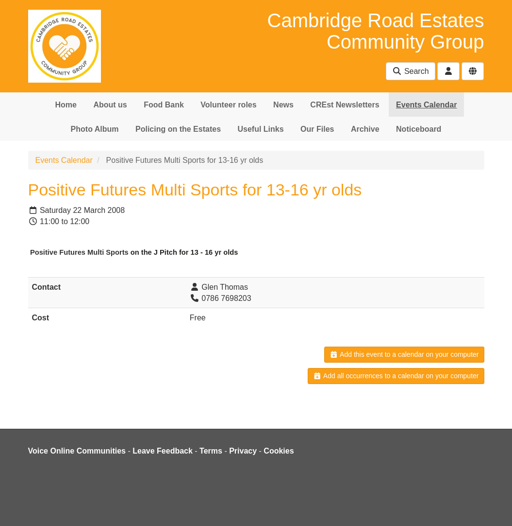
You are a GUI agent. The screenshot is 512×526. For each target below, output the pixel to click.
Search (410, 71)
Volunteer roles (228, 105)
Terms (210, 451)
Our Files (317, 129)
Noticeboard (418, 129)
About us (110, 105)
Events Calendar (426, 105)
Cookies (279, 451)
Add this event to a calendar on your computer (404, 354)
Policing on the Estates (178, 129)
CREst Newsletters (344, 105)
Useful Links (260, 129)
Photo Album (95, 129)
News (283, 105)
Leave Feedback (162, 451)
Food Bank (164, 105)
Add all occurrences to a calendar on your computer (396, 376)
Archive (365, 129)
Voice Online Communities (77, 451)
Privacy (243, 451)
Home (66, 105)
